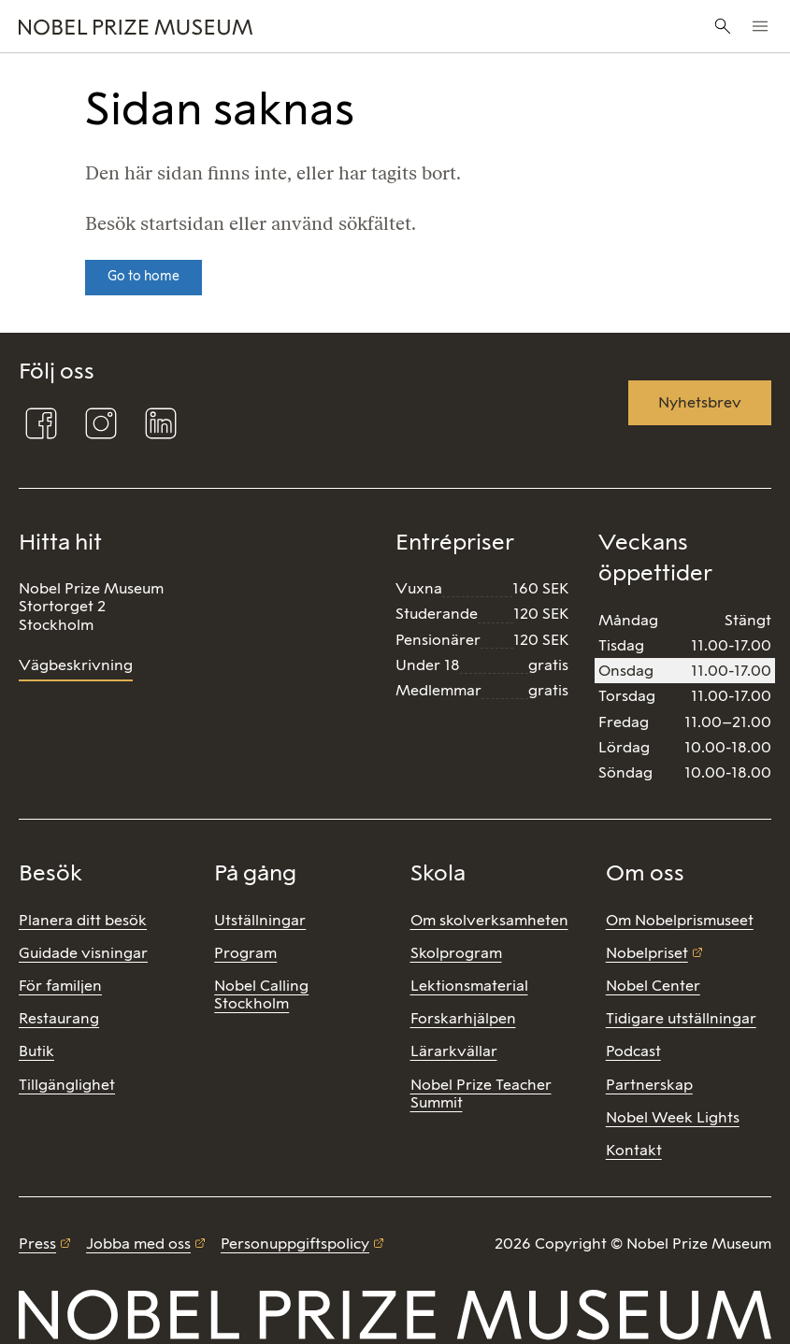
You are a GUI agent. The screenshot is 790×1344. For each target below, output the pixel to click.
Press (37, 1243)
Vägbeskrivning (76, 665)
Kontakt (634, 1150)
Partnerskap (649, 1085)
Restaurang (59, 1018)
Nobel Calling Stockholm (261, 994)
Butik (36, 1051)
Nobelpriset (647, 953)
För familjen (60, 985)
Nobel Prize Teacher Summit (481, 1093)
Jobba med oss (138, 1243)
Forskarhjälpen (463, 1018)
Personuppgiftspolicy (295, 1243)
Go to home (144, 276)
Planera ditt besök (83, 920)
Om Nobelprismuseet (680, 920)
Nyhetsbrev (699, 402)
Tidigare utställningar (681, 1018)
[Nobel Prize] (264, 26)
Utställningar (260, 920)
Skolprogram (456, 953)
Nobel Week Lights (673, 1117)
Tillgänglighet (67, 1085)
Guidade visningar (83, 953)
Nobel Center (653, 985)
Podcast (633, 1051)
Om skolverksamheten (489, 920)
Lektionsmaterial (469, 985)
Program (245, 953)
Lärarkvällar (453, 1051)
